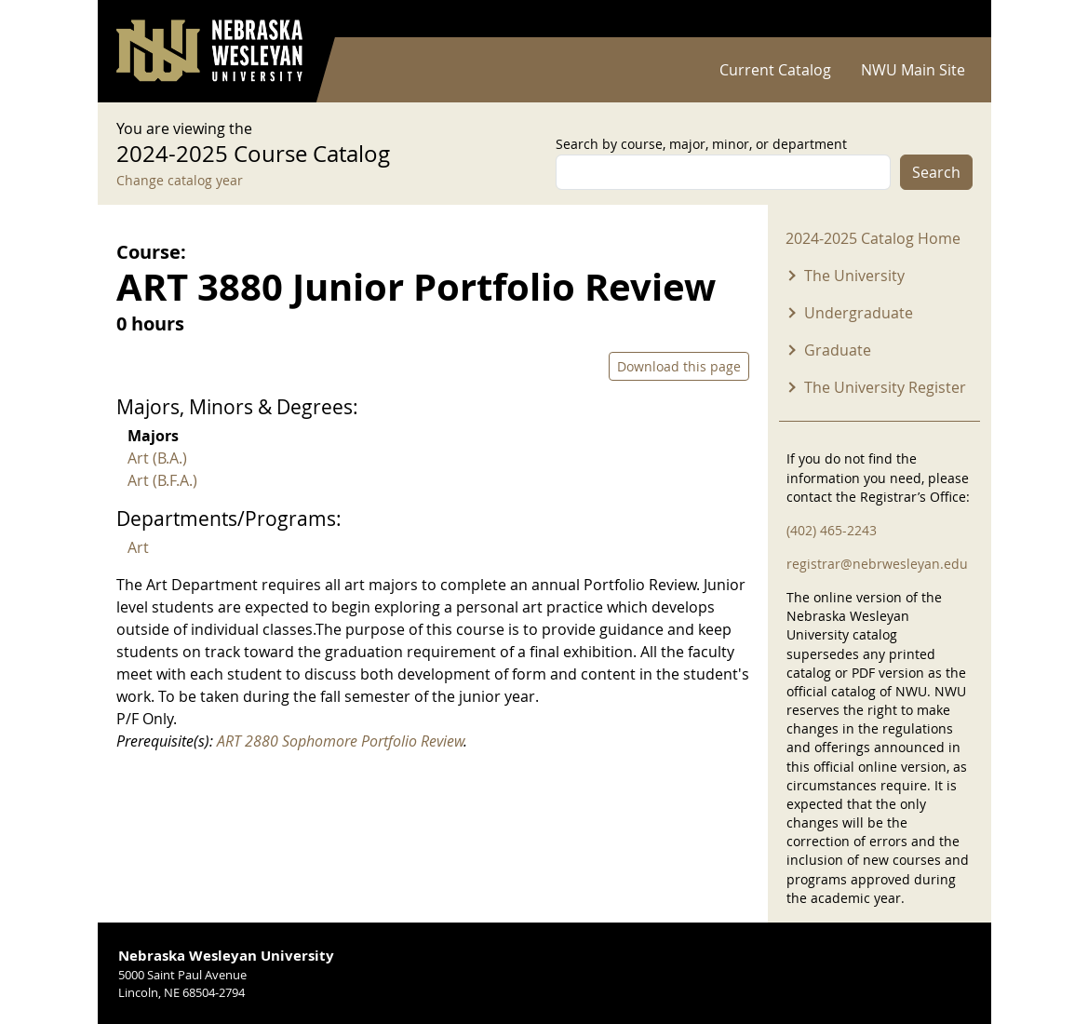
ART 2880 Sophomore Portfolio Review (340, 741)
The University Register (885, 387)
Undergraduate (858, 313)
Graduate (837, 350)
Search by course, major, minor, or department (701, 144)
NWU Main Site (913, 70)
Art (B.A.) (157, 458)
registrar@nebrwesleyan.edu (877, 564)
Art (138, 547)
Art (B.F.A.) (162, 480)
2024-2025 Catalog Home (873, 238)
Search (936, 172)
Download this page (679, 366)
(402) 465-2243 (831, 530)
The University (854, 275)
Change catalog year (179, 180)
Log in (948, 19)
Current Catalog (775, 70)
